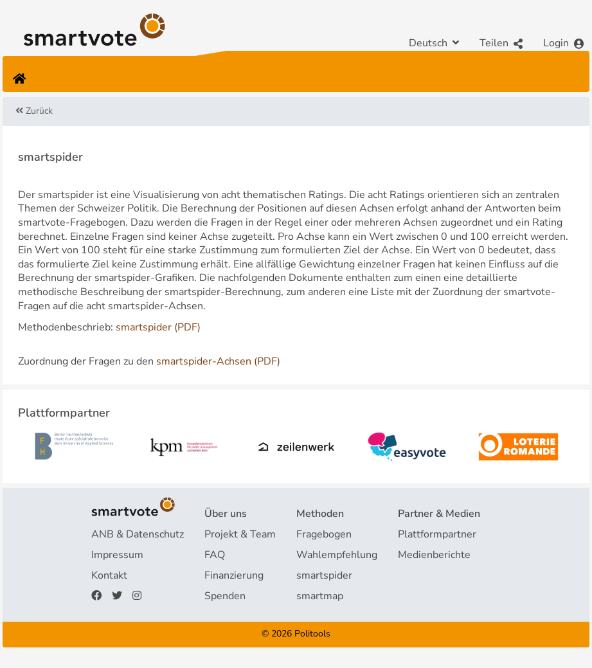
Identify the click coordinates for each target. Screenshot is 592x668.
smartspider (324, 575)
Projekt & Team (240, 534)
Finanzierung (234, 575)
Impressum (117, 555)
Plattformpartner (437, 534)
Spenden (225, 596)
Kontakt (109, 575)
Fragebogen (324, 534)
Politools (312, 633)
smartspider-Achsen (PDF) (218, 361)
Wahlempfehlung (336, 555)
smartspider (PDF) (158, 327)
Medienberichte (434, 555)
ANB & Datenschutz (137, 534)
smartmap (319, 596)
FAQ (214, 555)
